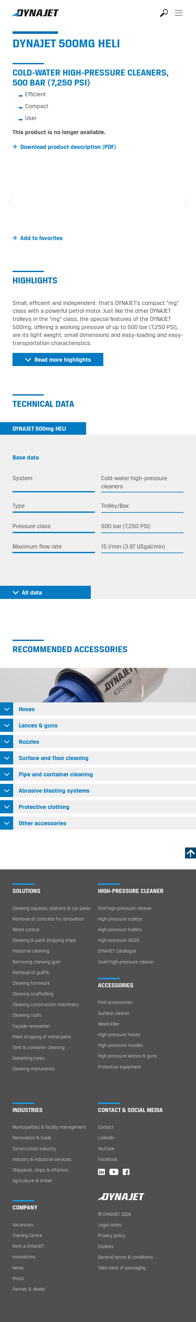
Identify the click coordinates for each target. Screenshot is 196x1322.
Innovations (24, 1256)
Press (18, 1278)
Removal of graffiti (31, 972)
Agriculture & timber (33, 1180)
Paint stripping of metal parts (42, 1036)
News (18, 1267)
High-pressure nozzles (120, 1045)
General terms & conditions (125, 1257)
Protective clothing (44, 806)
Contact (106, 1127)
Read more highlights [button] (62, 359)
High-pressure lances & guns (127, 1055)
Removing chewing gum (36, 961)
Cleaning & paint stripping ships (44, 940)
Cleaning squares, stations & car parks (52, 908)
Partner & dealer (29, 1289)
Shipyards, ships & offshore (40, 1169)
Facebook (107, 1159)
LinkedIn (106, 1137)
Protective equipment (119, 1066)
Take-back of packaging (122, 1267)
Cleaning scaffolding (33, 993)
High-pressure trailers (120, 929)
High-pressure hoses (119, 1034)
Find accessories (115, 1002)
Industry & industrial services (42, 1159)
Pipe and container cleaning (56, 774)
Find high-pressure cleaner (125, 908)
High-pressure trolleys (120, 918)
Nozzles (29, 741)
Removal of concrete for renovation (48, 918)
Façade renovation (31, 1026)
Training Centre (27, 1235)
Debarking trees (28, 1058)
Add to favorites (41, 237)
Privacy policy (111, 1235)
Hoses (27, 709)
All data (32, 592)
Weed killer (109, 1023)
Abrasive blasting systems (54, 790)
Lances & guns (38, 725)
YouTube (106, 1148)
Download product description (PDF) (68, 146)
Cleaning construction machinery (46, 1004)
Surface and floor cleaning (54, 757)
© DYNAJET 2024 (114, 1214)
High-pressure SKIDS (118, 940)
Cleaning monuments (34, 1068)
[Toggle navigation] (178, 17)
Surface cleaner (114, 1013)
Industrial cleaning (31, 950)
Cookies (106, 1246)
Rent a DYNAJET (28, 1246)
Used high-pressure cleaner (126, 961)
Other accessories (42, 823)
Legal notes (109, 1224)
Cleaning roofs (27, 1015)
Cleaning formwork (31, 983)
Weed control (26, 929)
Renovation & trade (32, 1137)
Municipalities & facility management (49, 1127)
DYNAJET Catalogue (117, 950)
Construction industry (34, 1148)
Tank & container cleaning (38, 1047)
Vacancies (23, 1224)
